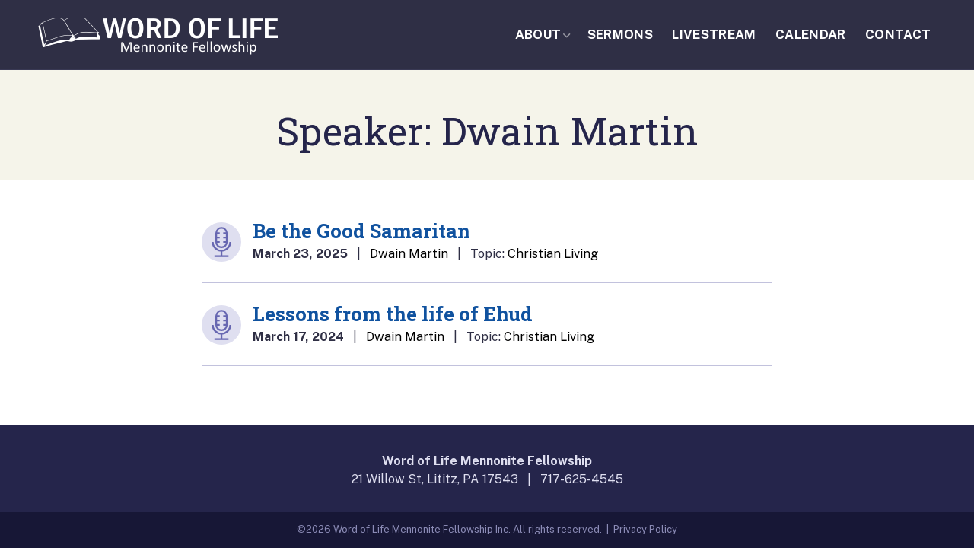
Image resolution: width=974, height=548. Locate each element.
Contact (898, 34)
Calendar (810, 34)
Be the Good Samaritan (361, 231)
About (538, 34)
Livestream (714, 34)
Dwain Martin (409, 254)
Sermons (620, 34)
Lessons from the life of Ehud (393, 314)
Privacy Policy (645, 529)
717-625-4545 (581, 479)
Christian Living (553, 254)
